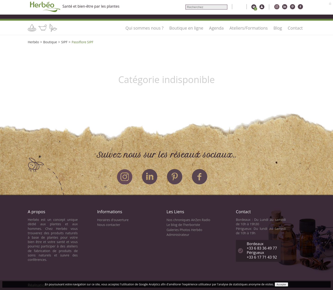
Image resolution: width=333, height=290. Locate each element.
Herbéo (33, 42)
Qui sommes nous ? (144, 28)
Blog (278, 28)
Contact (295, 28)
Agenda (216, 28)
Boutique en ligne (186, 28)
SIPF (64, 42)
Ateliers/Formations (248, 28)
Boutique (50, 42)
